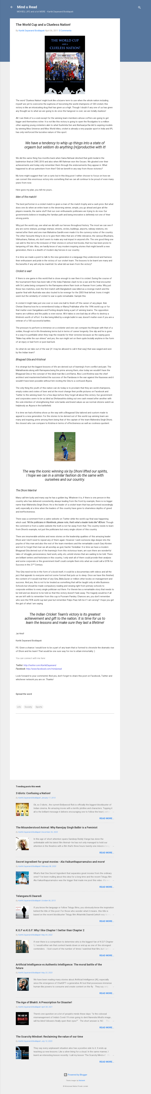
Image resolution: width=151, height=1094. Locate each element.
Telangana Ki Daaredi (29, 896)
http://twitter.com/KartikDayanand (40, 665)
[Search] (139, 8)
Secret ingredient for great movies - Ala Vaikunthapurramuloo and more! (60, 861)
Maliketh (82, 1080)
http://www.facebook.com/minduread (44, 669)
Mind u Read (27, 7)
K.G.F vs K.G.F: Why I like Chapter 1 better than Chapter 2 (50, 930)
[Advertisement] (131, 62)
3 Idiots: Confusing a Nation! (33, 793)
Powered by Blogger (75, 1074)
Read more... (106, 818)
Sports (39, 707)
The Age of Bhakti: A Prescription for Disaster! (44, 1002)
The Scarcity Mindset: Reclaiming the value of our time (49, 1036)
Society (28, 707)
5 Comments (65, 30)
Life (19, 707)
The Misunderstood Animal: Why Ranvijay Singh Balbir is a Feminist (56, 827)
